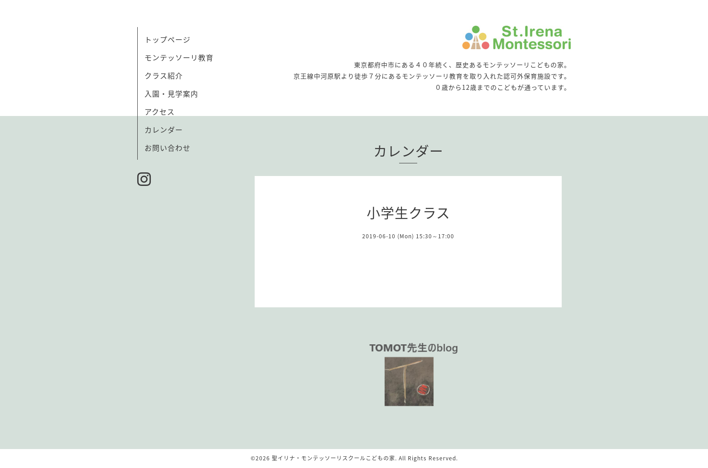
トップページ (167, 39)
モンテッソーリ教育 (179, 57)
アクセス (159, 111)
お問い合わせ (167, 147)
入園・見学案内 (171, 93)
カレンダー (163, 129)
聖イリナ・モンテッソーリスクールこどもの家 (333, 458)
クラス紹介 (163, 75)
